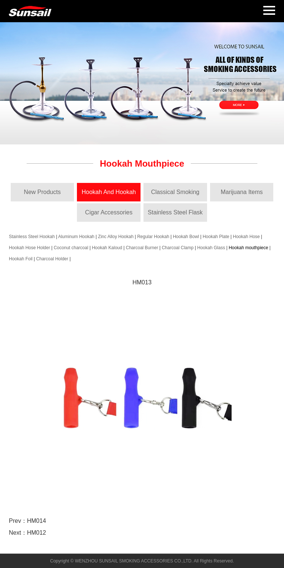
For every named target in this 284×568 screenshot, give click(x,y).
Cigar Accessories (108, 212)
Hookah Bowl (186, 236)
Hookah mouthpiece (248, 247)
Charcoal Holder (52, 258)
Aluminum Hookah (76, 236)
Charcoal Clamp (177, 247)
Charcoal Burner (142, 247)
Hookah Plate (216, 236)
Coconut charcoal (71, 247)
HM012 (36, 532)
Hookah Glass (211, 247)
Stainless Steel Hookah (32, 236)
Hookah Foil (21, 258)
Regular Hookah (153, 236)
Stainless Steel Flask (175, 212)
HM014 (36, 521)
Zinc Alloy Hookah (115, 236)
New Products (42, 192)
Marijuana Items (242, 192)
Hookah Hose (246, 236)
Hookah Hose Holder (29, 247)
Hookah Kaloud (107, 247)
